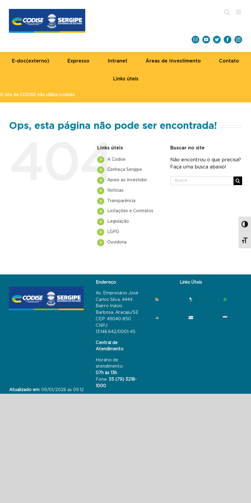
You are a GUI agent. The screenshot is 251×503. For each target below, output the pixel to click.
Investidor (127, 180)
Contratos (130, 211)
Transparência (121, 201)
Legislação (118, 221)
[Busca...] (201, 180)
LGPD (113, 232)
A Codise (116, 159)
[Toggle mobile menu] (239, 12)
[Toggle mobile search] (227, 12)
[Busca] (237, 180)
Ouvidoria (117, 242)
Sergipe (124, 170)
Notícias (115, 190)
